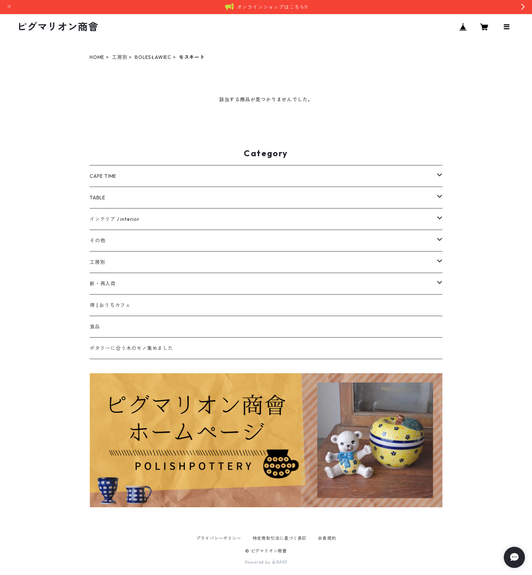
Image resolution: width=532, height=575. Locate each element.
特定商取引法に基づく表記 (280, 538)
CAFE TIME (103, 176)
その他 (97, 240)
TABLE (97, 197)
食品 (95, 326)
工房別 (119, 57)
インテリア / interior (115, 219)
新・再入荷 (103, 283)
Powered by (266, 562)
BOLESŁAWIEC (153, 57)
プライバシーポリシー (218, 538)
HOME (97, 57)
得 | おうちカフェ (110, 305)
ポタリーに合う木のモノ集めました (131, 348)
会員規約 (327, 538)
